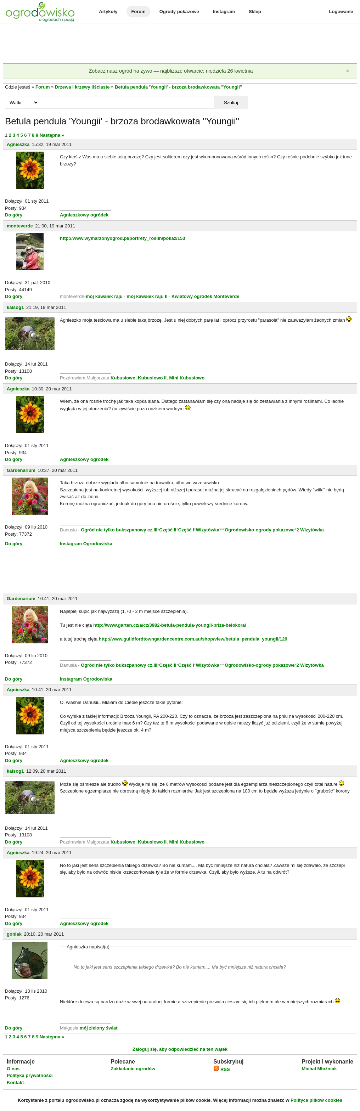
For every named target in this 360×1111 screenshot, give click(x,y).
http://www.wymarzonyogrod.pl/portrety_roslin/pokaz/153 (122, 238)
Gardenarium (21, 470)
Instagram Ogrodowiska (86, 543)
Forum (138, 11)
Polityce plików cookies (316, 1100)
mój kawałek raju (104, 296)
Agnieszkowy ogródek (84, 215)
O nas (13, 1068)
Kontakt (15, 1082)
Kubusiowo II (152, 377)
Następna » (52, 135)
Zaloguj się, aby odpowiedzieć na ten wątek (180, 1049)
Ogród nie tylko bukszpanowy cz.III (119, 529)
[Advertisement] (180, 44)
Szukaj (231, 102)
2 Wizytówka (310, 529)
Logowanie (341, 11)
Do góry (13, 215)
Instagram (224, 11)
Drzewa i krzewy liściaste (82, 87)
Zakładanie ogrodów (133, 1068)
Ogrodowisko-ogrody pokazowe (259, 529)
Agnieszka (18, 144)
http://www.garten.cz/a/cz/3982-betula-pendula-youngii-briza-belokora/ (169, 625)
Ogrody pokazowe (179, 11)
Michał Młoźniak (319, 1068)
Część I (186, 529)
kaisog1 (15, 307)
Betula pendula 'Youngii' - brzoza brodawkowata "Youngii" (178, 87)
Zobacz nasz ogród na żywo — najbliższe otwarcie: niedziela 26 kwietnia (171, 71)
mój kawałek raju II (147, 296)
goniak (14, 934)
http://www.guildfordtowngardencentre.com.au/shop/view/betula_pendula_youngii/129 (193, 639)
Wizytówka (207, 529)
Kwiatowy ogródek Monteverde (205, 296)
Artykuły (108, 11)
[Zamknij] (347, 71)
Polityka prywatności (29, 1075)
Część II (167, 529)
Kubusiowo (123, 377)
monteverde (20, 226)
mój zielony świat (99, 1028)
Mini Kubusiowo (186, 377)
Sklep (255, 11)
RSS (221, 1069)
